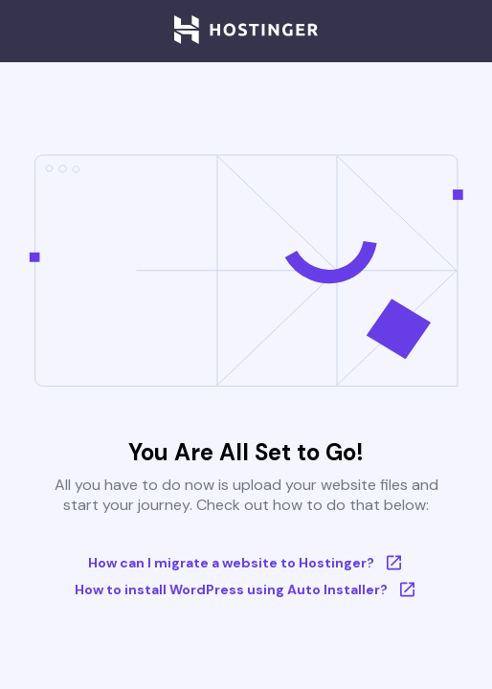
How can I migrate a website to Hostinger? (246, 562)
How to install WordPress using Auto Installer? (246, 589)
